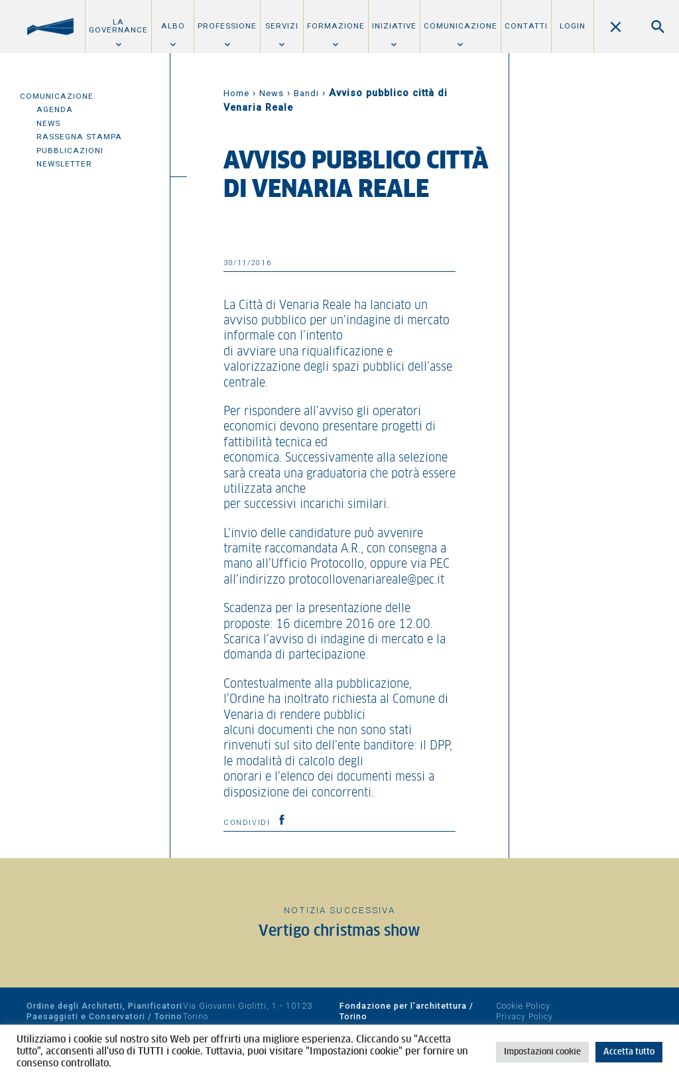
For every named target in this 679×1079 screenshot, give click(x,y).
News (48, 123)
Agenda (54, 109)
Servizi (281, 26)
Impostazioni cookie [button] (542, 1052)
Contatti (526, 26)
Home (236, 93)
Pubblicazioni (69, 150)
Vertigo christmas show (339, 931)
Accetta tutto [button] (628, 1052)
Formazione (336, 26)
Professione (227, 26)
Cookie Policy (523, 1006)
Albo (173, 26)
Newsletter (64, 163)
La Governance (118, 25)
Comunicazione (460, 26)
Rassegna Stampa (79, 136)
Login (573, 26)
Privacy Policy (524, 1016)
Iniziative (394, 26)
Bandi (306, 93)
